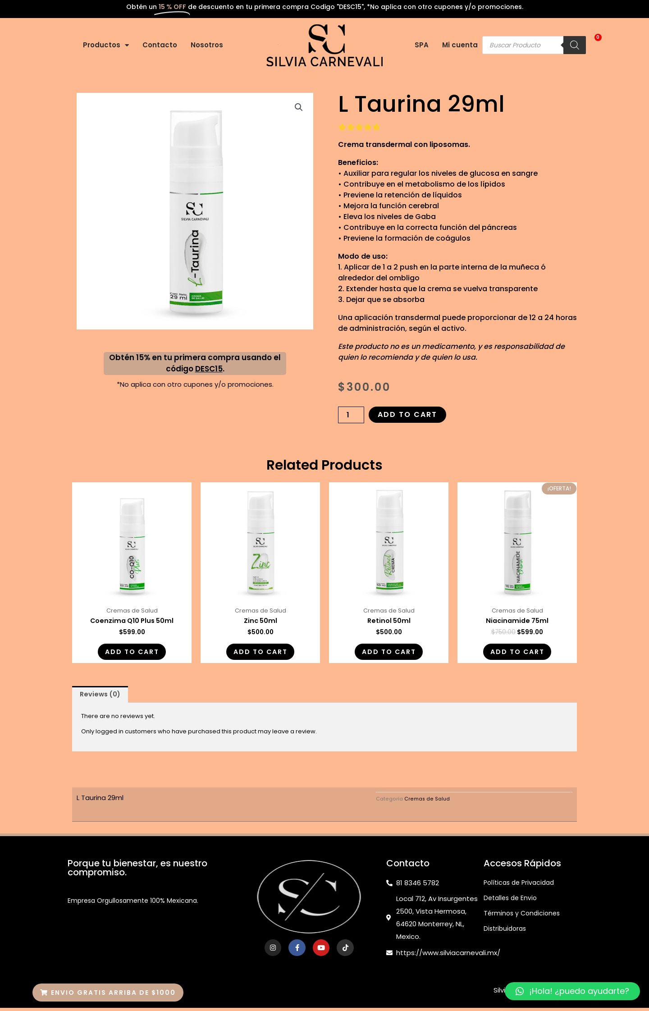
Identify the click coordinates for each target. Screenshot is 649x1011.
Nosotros (207, 45)
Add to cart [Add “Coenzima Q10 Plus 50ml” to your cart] (132, 653)
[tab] (101, 697)
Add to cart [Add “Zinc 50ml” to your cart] (260, 653)
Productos (106, 45)
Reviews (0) (101, 697)
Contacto (159, 45)
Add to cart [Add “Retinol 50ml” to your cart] (389, 653)
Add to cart (407, 414)
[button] (107, 993)
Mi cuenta (460, 45)
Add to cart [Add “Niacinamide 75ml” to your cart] (517, 653)
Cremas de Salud (427, 802)
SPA (422, 45)
